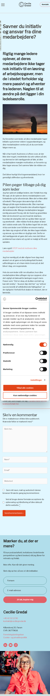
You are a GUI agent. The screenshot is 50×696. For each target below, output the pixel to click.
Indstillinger (36, 380)
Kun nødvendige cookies (25, 395)
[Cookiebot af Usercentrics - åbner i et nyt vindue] (35, 299)
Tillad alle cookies (25, 388)
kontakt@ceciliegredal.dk (14, 621)
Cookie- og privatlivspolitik (15, 637)
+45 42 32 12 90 (10, 618)
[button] (45, 4)
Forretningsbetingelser (13, 634)
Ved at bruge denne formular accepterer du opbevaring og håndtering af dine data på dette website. (25, 502)
